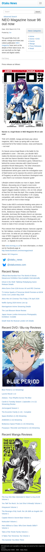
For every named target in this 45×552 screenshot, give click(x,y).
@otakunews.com (16, 264)
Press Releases (35, 46)
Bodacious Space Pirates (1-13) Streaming (18, 424)
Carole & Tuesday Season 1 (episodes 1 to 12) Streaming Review (19, 403)
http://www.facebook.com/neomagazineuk (17, 251)
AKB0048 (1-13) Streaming (12, 420)
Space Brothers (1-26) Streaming (14, 416)
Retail (32, 48)
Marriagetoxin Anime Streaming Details (16, 307)
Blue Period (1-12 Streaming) (13, 390)
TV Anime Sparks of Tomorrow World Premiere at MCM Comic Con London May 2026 (22, 293)
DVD (38, 39)
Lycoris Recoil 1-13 (9, 394)
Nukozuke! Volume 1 (9, 522)
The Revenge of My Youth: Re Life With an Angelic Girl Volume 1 (22, 512)
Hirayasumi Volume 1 (10, 507)
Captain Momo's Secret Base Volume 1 (16, 518)
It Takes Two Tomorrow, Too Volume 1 (16, 536)
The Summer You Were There (13, 540)
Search (38, 12)
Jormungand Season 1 (10, 408)
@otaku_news (14, 259)
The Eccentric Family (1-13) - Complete (16, 412)
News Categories (34, 31)
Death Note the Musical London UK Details (18, 321)
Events (32, 41)
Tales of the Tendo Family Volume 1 (15, 532)
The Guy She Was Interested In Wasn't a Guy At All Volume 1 (21, 498)
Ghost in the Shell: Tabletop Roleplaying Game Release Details (19, 283)
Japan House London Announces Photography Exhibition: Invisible (19, 315)
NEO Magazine (12, 254)
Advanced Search (10, 17)
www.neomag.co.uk (12, 246)
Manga (32, 44)
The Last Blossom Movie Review (14, 311)
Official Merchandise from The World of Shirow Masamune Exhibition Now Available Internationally (21, 277)
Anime (31, 36)
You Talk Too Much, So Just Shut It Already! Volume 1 (22, 503)
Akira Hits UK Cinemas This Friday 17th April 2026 (20, 299)
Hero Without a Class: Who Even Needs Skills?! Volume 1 (19, 527)
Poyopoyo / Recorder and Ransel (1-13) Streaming (21, 428)
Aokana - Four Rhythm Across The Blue (16, 398)
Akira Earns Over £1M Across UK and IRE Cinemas (21, 288)
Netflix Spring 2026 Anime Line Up (14, 303)
